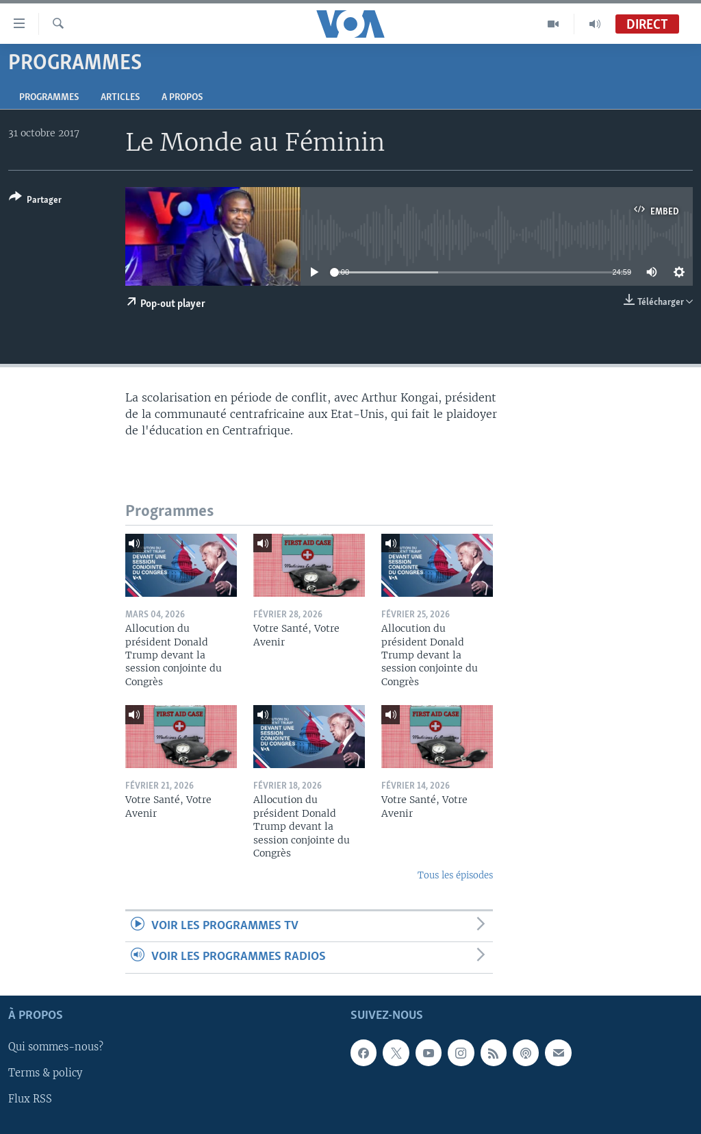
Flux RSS (30, 1099)
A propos (182, 98)
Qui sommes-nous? (55, 1047)
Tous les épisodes (455, 875)
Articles (120, 98)
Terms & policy (45, 1073)
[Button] (35, 201)
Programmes (49, 98)
